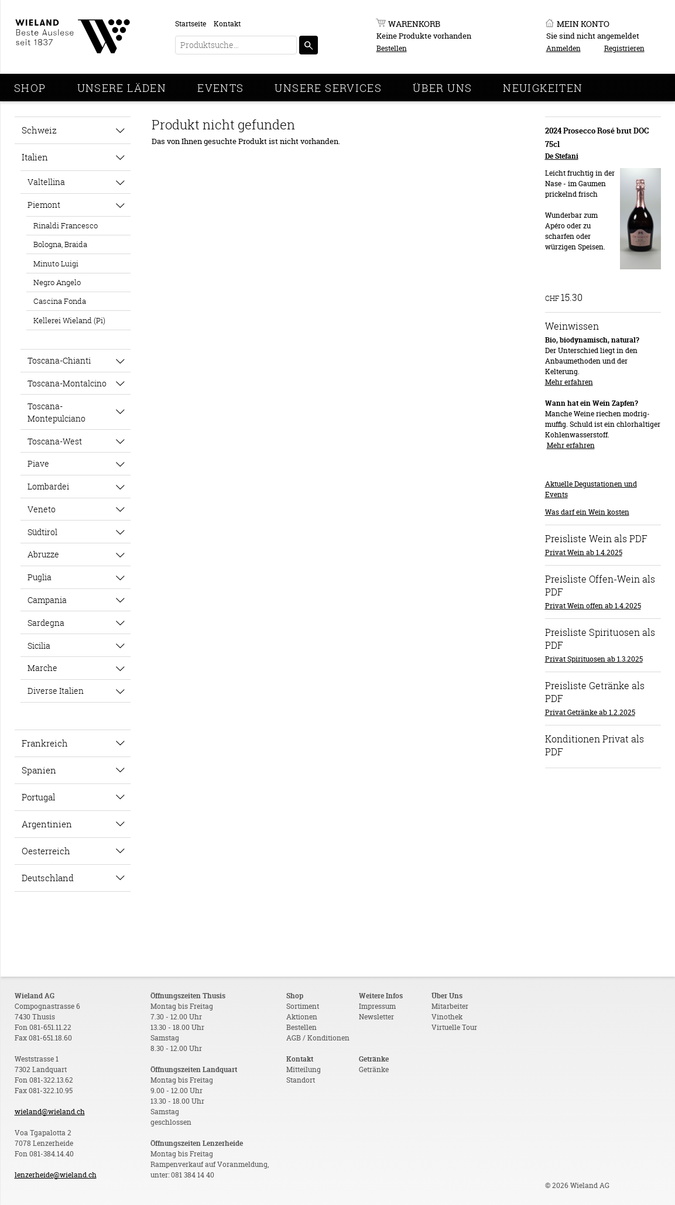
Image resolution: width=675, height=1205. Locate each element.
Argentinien (47, 824)
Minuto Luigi (55, 263)
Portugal (38, 797)
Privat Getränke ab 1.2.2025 (590, 712)
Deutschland (48, 878)
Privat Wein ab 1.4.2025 (583, 552)
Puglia (40, 577)
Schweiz (39, 130)
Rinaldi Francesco (65, 225)
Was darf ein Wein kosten (587, 512)
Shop (30, 88)
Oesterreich (46, 851)
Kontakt (227, 24)
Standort (300, 1080)
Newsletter (376, 1017)
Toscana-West (55, 441)
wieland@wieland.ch (50, 1112)
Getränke (374, 1069)
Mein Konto (583, 23)
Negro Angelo (57, 282)
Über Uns (442, 88)
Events (220, 88)
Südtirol (42, 532)
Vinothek (446, 1017)
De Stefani (561, 156)
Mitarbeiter (449, 1006)
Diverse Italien (56, 690)
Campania (47, 599)
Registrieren (624, 48)
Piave (38, 463)
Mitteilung (303, 1069)
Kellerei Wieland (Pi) (69, 320)
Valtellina (46, 181)
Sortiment (302, 1006)
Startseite (190, 24)
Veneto (42, 509)
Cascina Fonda (59, 301)
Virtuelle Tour (454, 1027)
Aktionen (301, 1017)
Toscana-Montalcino (67, 383)
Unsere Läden (122, 88)
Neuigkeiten (543, 88)
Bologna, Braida (60, 244)
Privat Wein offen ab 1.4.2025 (593, 606)
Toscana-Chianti (59, 360)
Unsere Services (328, 88)
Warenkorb (414, 23)
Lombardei (48, 486)
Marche (42, 667)
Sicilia (39, 645)
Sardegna (46, 622)
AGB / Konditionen (318, 1038)
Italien (35, 157)
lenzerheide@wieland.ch (56, 1175)
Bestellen (391, 48)
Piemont (44, 204)
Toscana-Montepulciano (56, 412)
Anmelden (563, 48)
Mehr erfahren (569, 382)
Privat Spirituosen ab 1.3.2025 (594, 659)
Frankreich (45, 743)
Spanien (39, 770)
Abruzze (43, 554)
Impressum (377, 1006)
